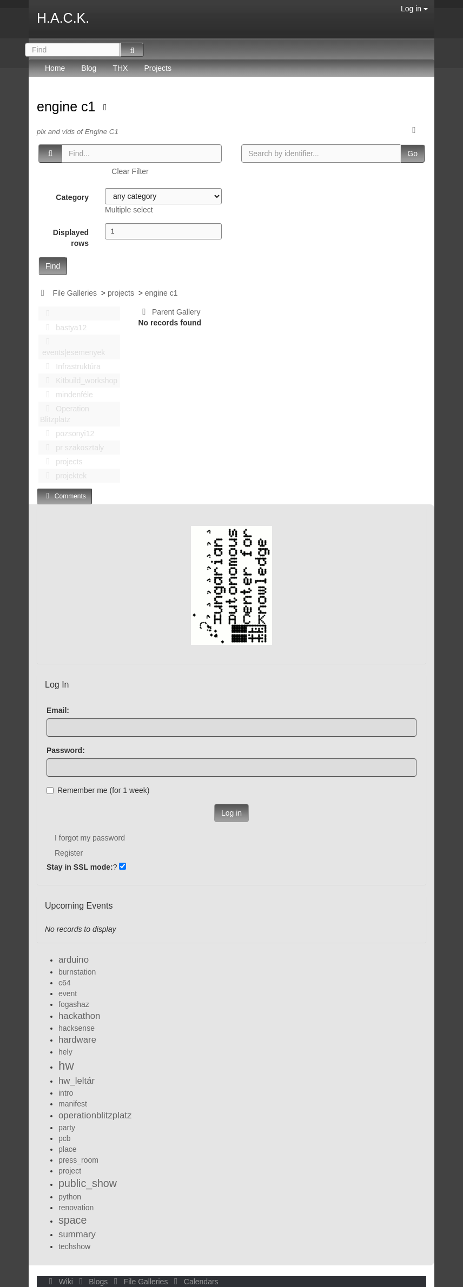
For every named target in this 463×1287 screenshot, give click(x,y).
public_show (87, 1183)
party (66, 1127)
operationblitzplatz (94, 1115)
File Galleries (74, 293)
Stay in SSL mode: (80, 867)
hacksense (76, 1028)
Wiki (60, 1281)
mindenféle (66, 394)
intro (65, 1093)
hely (65, 1052)
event (67, 993)
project (69, 1170)
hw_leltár (76, 1081)
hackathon (79, 1016)
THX (120, 68)
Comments (64, 496)
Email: (58, 710)
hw (66, 1065)
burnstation (77, 972)
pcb (64, 1138)
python (69, 1196)
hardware (77, 1040)
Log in (414, 8)
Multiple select (129, 209)
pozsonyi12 (67, 433)
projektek (63, 475)
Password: (66, 750)
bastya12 (63, 327)
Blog (88, 68)
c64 (64, 982)
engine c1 (68, 106)
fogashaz (73, 1004)
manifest (72, 1103)
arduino (73, 960)
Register (69, 853)
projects (121, 293)
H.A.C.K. (63, 17)
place (67, 1149)
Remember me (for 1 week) (98, 790)
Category (72, 197)
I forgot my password (90, 837)
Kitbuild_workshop (78, 380)
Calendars (194, 1281)
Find (52, 266)
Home (55, 68)
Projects (157, 68)
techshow (74, 1246)
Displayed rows (71, 238)
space (72, 1220)
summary (77, 1234)
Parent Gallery (169, 312)
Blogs (92, 1281)
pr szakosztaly (72, 447)
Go (412, 153)
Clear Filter (129, 171)
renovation (76, 1207)
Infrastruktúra (70, 366)
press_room (78, 1160)
